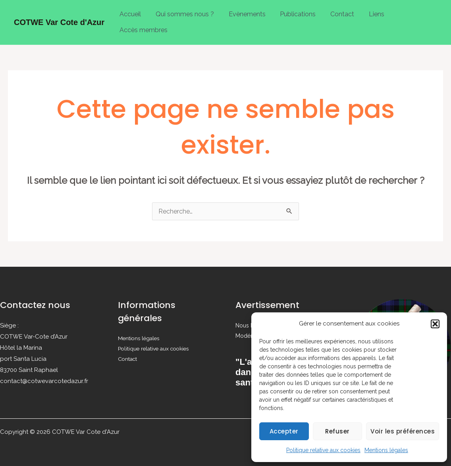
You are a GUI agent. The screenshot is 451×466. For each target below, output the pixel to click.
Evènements (242, 12)
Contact (334, 12)
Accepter (284, 431)
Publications (291, 12)
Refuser (337, 431)
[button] (435, 324)
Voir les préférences (402, 431)
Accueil (129, 12)
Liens (366, 12)
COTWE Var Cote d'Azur (59, 18)
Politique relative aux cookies (323, 450)
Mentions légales (386, 450)
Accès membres (143, 24)
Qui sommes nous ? (182, 12)
